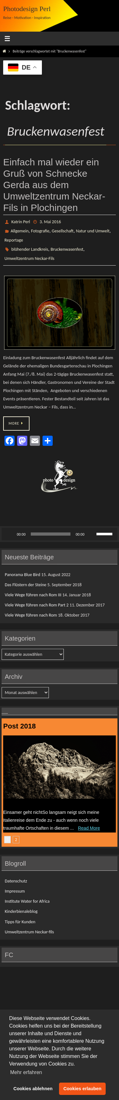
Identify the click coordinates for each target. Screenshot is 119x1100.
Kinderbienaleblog (21, 911)
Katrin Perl (20, 221)
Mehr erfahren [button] (26, 1072)
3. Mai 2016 (50, 221)
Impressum (15, 891)
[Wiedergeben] (10, 534)
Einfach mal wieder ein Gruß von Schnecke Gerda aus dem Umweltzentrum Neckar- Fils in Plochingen (54, 185)
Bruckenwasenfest (66, 249)
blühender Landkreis (29, 249)
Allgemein (19, 231)
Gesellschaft (63, 231)
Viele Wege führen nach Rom (31, 615)
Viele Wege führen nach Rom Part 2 (37, 605)
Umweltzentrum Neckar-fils (29, 932)
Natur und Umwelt (92, 231)
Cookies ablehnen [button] (32, 1088)
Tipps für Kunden (20, 922)
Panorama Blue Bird (22, 574)
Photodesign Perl (27, 9)
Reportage (13, 240)
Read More (89, 828)
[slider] (51, 534)
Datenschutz (16, 881)
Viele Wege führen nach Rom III (33, 595)
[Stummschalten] (91, 534)
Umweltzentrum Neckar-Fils (29, 258)
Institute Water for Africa (27, 901)
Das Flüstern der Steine (25, 584)
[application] (59, 534)
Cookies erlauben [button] (82, 1088)
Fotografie (40, 231)
